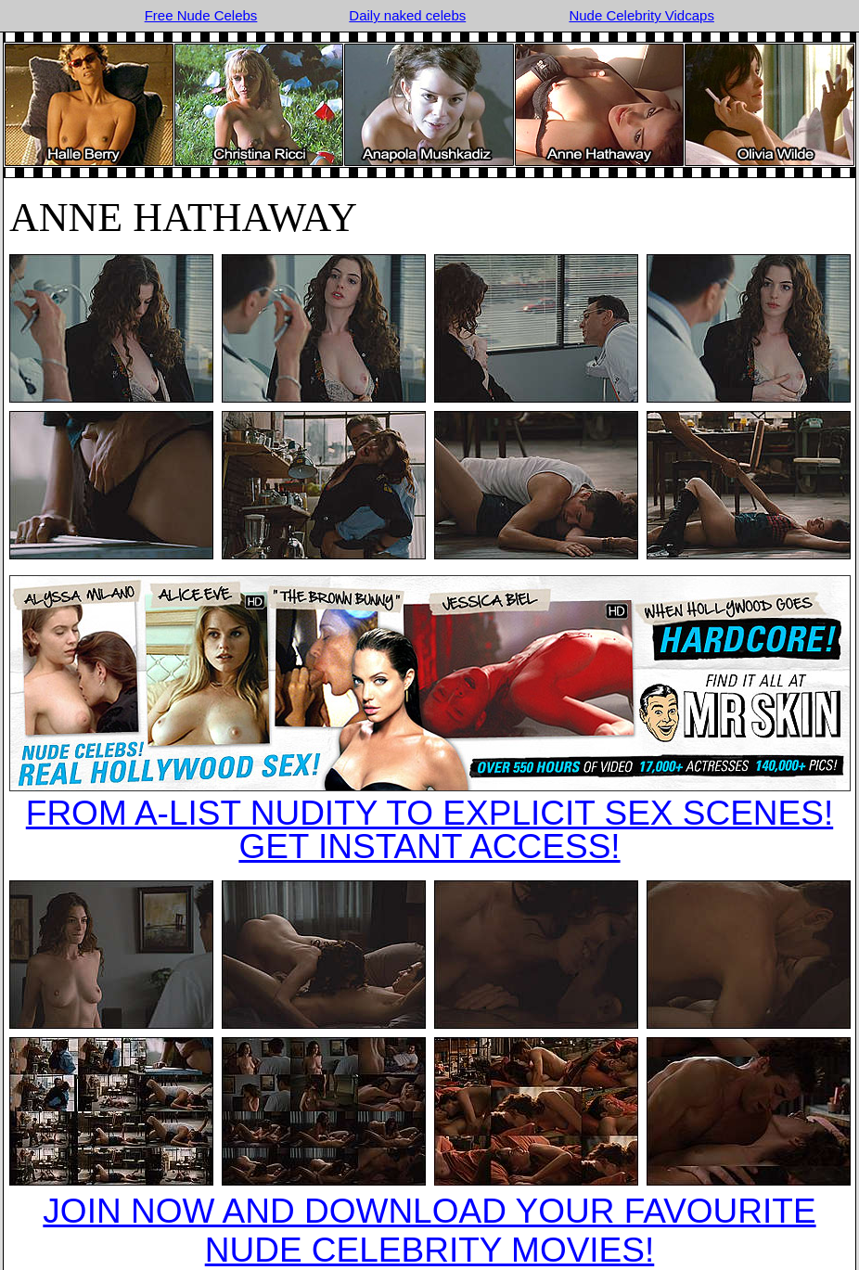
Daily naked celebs (407, 15)
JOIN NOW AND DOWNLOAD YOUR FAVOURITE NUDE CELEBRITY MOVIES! (429, 1230)
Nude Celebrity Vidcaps (641, 15)
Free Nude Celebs (201, 15)
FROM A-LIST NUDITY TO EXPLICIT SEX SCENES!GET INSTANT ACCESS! (429, 830)
